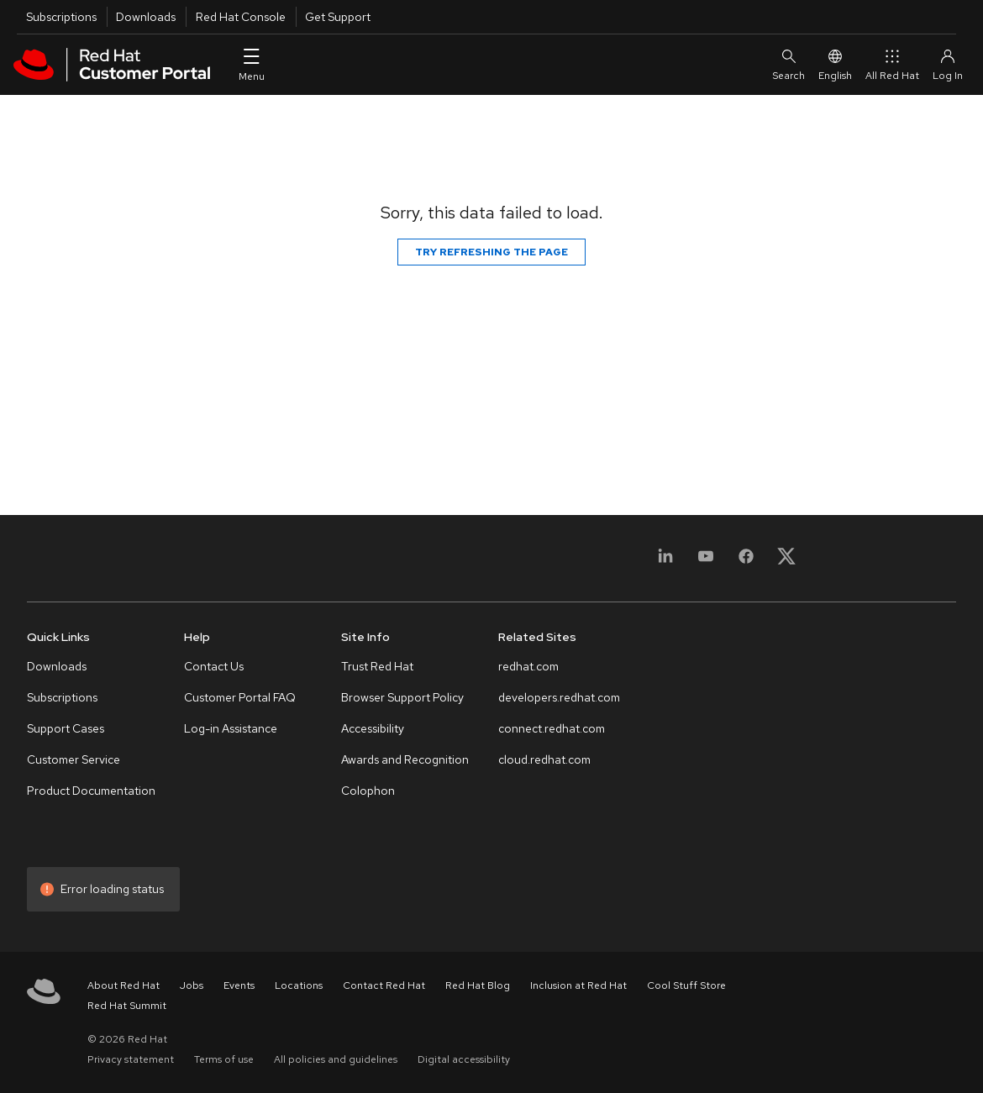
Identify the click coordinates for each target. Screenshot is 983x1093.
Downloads (146, 16)
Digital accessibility (464, 1059)
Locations (299, 985)
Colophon (368, 790)
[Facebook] (746, 561)
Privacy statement (130, 1059)
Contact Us (214, 666)
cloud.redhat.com (544, 759)
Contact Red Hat (384, 985)
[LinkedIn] (665, 561)
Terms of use (224, 1059)
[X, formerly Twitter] (786, 561)
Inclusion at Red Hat (578, 985)
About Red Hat (123, 985)
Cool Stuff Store (686, 985)
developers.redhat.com (559, 697)
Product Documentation (91, 790)
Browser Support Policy (402, 697)
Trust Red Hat (377, 666)
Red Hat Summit (126, 1005)
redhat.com (528, 666)
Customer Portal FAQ (240, 697)
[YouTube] (706, 561)
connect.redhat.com (551, 728)
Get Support (338, 16)
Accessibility (372, 728)
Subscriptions (61, 16)
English (835, 64)
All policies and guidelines (335, 1059)
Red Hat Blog (477, 985)
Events (239, 985)
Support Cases (65, 728)
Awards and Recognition (405, 759)
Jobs (191, 985)
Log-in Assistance (230, 728)
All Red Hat (892, 64)
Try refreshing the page (491, 252)
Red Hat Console (241, 16)
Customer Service (73, 759)
